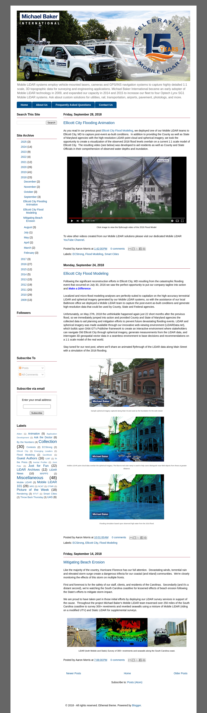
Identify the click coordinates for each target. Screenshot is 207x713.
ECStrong (78, 254)
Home (24, 104)
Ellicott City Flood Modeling (117, 130)
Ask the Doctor (43, 437)
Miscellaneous (30, 477)
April (27, 242)
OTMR (51, 486)
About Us (42, 104)
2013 (24, 279)
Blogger (136, 705)
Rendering (22, 493)
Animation (34, 433)
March (28, 247)
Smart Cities (112, 254)
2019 (24, 172)
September (30, 196)
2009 (24, 299)
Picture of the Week (33, 490)
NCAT (41, 486)
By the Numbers (25, 442)
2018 (24, 177)
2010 (24, 294)
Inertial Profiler (40, 462)
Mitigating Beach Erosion (84, 562)
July (26, 232)
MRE (31, 486)
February (29, 252)
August (28, 227)
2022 (24, 156)
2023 (24, 151)
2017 (24, 259)
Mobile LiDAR (24, 482)
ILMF (48, 458)
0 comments (118, 248)
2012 (24, 284)
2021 (24, 162)
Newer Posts (73, 673)
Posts (24, 368)
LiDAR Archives (28, 469)
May (26, 237)
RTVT (35, 494)
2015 (24, 269)
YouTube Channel (73, 239)
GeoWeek (47, 455)
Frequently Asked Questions (73, 104)
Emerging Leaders (43, 451)
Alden (19, 434)
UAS (50, 497)
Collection (48, 441)
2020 (24, 167)
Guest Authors (27, 458)
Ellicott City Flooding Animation (89, 123)
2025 (24, 141)
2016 (24, 264)
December (30, 181)
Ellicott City (91, 542)
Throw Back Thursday (31, 497)
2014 (24, 274)
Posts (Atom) (134, 682)
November (30, 186)
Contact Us (106, 104)
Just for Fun (38, 466)
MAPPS (44, 473)
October (29, 191)
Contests (31, 447)
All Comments (28, 374)
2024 (24, 146)
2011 (24, 289)
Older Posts (180, 673)
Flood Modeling (94, 254)
